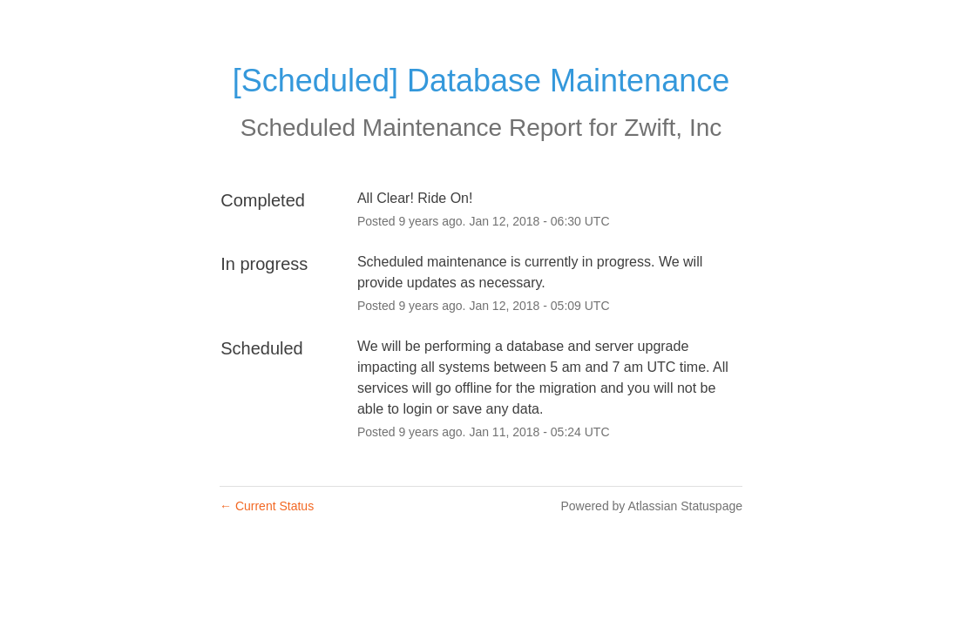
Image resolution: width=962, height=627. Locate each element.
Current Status (267, 506)
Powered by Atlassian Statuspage (651, 506)
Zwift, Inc (673, 127)
